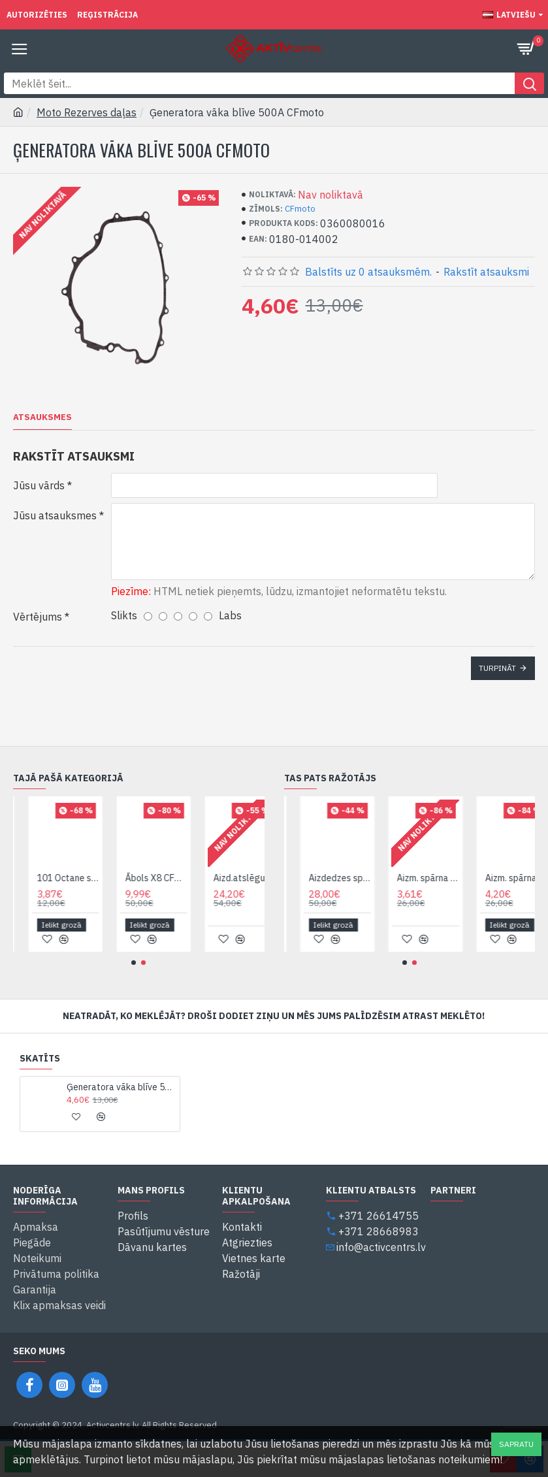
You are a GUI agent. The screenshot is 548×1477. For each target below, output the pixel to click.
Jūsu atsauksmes (55, 515)
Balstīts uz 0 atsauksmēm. (368, 271)
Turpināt (497, 668)
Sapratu (516, 1444)
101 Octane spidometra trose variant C (97, 878)
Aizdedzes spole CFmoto (369, 878)
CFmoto (300, 208)
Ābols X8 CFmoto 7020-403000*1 (185, 878)
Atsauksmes (42, 417)
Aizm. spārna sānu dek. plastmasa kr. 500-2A (458, 878)
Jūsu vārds (39, 485)
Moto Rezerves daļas (87, 112)
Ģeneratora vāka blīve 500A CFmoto (121, 1087)
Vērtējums (37, 616)
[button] (133, 962)
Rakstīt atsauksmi (486, 271)
